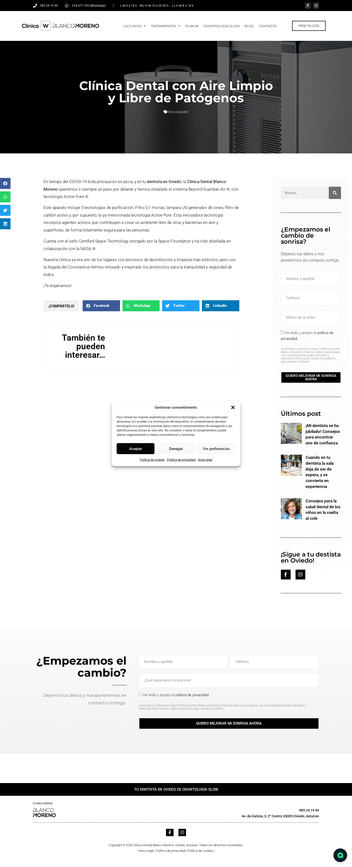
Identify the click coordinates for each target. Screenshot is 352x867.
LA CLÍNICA (134, 25)
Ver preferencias (216, 448)
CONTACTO (268, 26)
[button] (233, 407)
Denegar (176, 448)
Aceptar (135, 448)
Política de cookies (152, 460)
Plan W (191, 26)
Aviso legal (205, 460)
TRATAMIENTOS (165, 25)
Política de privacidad (181, 460)
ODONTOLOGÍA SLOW (221, 26)
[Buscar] (335, 193)
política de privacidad (192, 695)
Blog (249, 26)
